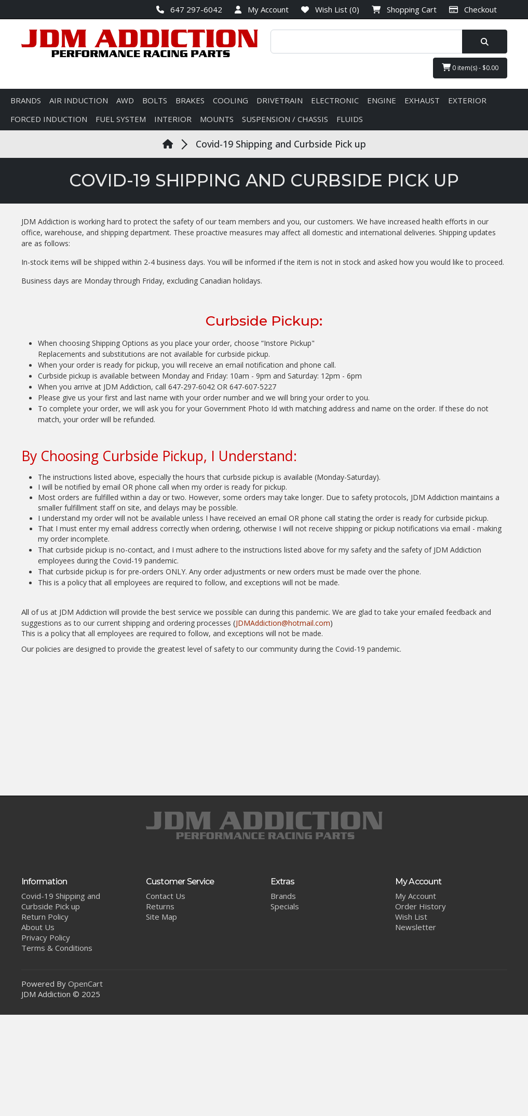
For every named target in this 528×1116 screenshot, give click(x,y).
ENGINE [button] (381, 100)
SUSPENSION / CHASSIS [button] (285, 119)
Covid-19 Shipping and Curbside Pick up (281, 144)
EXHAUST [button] (422, 100)
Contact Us (165, 896)
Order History (420, 906)
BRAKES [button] (190, 100)
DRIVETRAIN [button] (279, 100)
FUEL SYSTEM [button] (121, 119)
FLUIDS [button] (349, 119)
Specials (284, 906)
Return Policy (45, 916)
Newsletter (415, 927)
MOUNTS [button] (217, 119)
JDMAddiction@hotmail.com (283, 623)
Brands (283, 896)
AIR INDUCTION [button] (78, 100)
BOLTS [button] (154, 100)
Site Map (161, 916)
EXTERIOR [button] (467, 100)
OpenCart (85, 983)
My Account (415, 896)
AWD (125, 100)
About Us (38, 927)
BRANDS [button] (25, 100)
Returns (160, 906)
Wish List (411, 916)
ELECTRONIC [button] (335, 100)
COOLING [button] (230, 100)
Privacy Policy (45, 937)
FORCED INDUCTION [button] (48, 119)
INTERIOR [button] (173, 119)
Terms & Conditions (56, 948)
